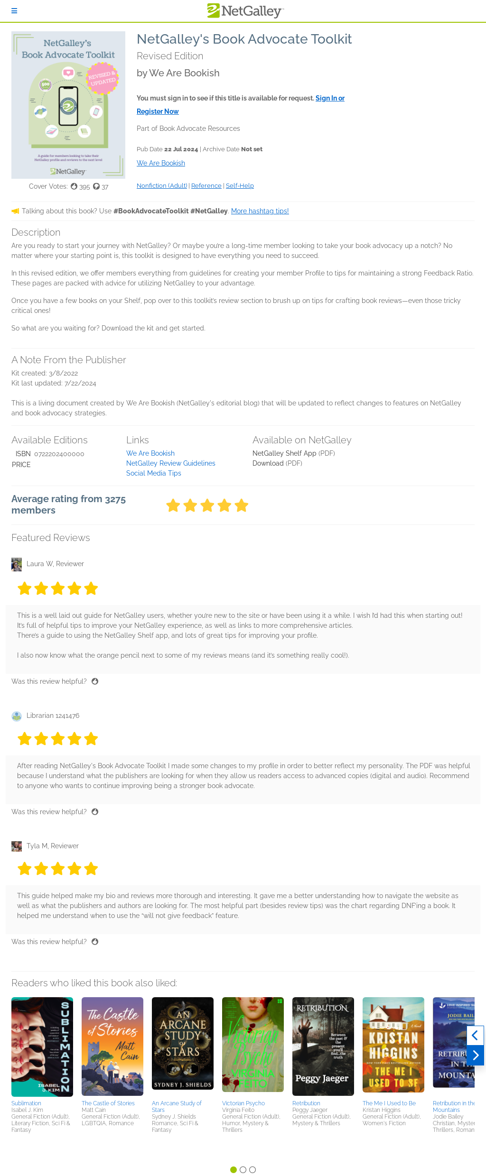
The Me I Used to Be (389, 1103)
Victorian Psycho (243, 1103)
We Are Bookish (150, 453)
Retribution (306, 1103)
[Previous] (475, 1036)
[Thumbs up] (95, 681)
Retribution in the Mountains (455, 1106)
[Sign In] (14, 11)
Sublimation (26, 1103)
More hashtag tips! (260, 211)
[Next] (475, 1055)
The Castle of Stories (108, 1103)
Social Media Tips (153, 473)
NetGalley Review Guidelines (170, 463)
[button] (42, 1047)
